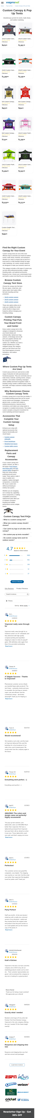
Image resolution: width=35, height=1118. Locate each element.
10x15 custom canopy (11, 299)
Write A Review (17, 582)
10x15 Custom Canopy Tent (25, 38)
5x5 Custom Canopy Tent (8, 101)
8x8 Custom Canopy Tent (8, 133)
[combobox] (22, 606)
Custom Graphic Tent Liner (8, 227)
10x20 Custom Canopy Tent (8, 70)
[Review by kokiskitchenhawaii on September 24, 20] (9, 981)
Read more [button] (8, 646)
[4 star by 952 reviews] (17, 560)
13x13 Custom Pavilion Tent (9, 164)
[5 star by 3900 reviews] (17, 556)
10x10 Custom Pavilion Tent (25, 133)
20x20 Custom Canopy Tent (25, 70)
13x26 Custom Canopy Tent (25, 196)
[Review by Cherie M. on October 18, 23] (9, 704)
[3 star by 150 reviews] (17, 565)
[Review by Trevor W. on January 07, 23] (9, 790)
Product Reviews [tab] (22, 589)
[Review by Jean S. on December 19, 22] (9, 884)
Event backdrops (9, 441)
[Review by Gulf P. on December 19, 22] (9, 842)
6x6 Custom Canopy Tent (24, 101)
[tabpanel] (17, 841)
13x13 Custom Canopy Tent (25, 164)
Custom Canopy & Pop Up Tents (22, 5)
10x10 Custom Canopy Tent (8, 38)
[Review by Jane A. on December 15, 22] (9, 935)
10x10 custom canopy (11, 297)
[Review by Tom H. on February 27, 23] (9, 757)
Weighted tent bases (10, 444)
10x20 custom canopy (11, 302)
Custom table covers (11, 446)
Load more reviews (17, 1065)
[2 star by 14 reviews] (17, 569)
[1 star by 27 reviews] (17, 574)
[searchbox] (15, 594)
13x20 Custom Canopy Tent (8, 196)
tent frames (13, 466)
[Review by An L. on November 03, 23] (9, 651)
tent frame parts (8, 468)
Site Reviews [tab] (9, 589)
